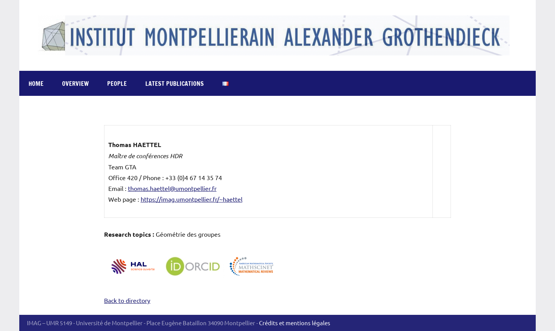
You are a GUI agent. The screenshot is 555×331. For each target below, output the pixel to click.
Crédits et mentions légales (294, 322)
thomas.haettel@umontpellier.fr (172, 188)
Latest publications (174, 83)
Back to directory (127, 300)
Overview (75, 83)
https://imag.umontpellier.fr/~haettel (191, 199)
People (117, 83)
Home (36, 83)
